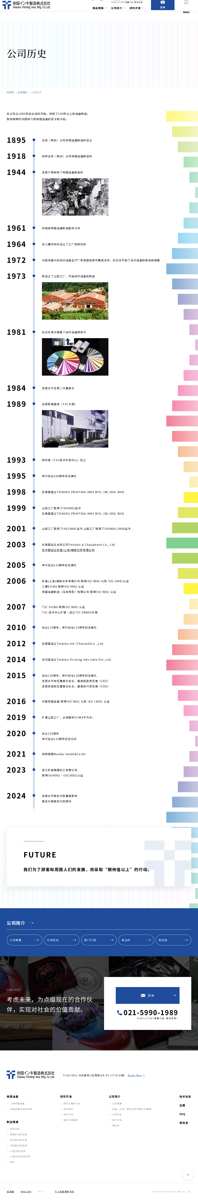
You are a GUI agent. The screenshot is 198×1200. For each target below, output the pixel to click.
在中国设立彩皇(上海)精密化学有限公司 (68, 550)
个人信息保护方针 (64, 1191)
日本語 (10, 1191)
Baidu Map (135, 1075)
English (26, 1191)
